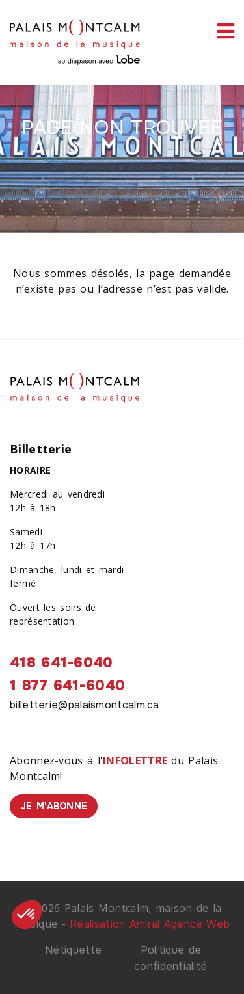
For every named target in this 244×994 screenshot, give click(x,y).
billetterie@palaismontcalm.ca (84, 705)
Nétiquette (73, 950)
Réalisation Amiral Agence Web (150, 924)
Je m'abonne (53, 806)
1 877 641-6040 (67, 686)
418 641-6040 (61, 663)
